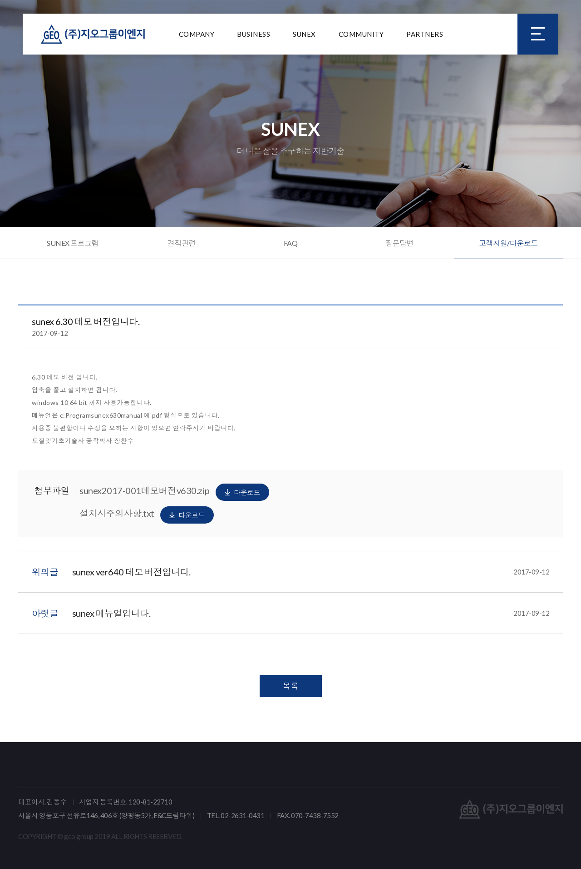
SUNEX (304, 34)
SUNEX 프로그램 (72, 243)
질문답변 (399, 243)
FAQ (291, 243)
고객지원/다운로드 (508, 243)
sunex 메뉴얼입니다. (311, 613)
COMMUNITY (361, 34)
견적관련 (181, 243)
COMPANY (197, 34)
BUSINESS (253, 34)
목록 (291, 686)
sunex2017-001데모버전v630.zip (174, 492)
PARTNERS (424, 34)
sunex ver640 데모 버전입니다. (311, 572)
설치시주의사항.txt (146, 515)
